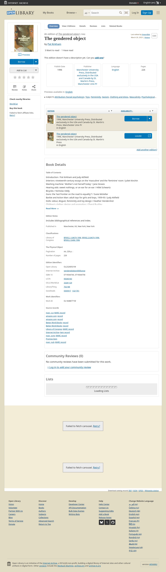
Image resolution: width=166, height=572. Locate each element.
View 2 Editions (68, 26)
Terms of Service (16, 521)
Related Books (115, 26)
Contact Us (104, 507)
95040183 (68, 279)
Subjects (42, 514)
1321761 (75, 291)
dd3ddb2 (153, 564)
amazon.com (51, 316)
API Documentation (77, 507)
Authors (42, 511)
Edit (154, 35)
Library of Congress (54, 329)
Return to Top (45, 524)
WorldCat (14, 104)
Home (41, 504)
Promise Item (51, 339)
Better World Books (54, 322)
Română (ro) (134, 537)
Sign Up (146, 12)
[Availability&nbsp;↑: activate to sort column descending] (138, 111)
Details (83, 26)
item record (65, 332)
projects (42, 565)
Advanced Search (46, 521)
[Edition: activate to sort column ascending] (82, 111)
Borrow (21, 61)
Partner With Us (16, 511)
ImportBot (146, 34)
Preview (26, 54)
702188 (67, 287)
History (147, 37)
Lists (103, 26)
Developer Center (76, 504)
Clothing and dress (119, 97)
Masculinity (134, 97)
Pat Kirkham (54, 44)
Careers (12, 514)
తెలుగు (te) (133, 544)
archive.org (79, 565)
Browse (68, 12)
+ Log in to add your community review (69, 367)
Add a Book (104, 514)
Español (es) (134, 517)
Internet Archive (53, 332)
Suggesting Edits (106, 511)
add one (99, 57)
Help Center (104, 504)
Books (41, 507)
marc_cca (50, 313)
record (60, 316)
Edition (51, 111)
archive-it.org (95, 565)
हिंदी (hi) (132, 524)
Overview (53, 26)
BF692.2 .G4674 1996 (72, 237)
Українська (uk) (136, 547)
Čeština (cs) (134, 507)
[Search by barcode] (126, 12)
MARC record (59, 313)
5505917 (67, 291)
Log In (135, 12)
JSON (135, 490)
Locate (138, 135)
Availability (127, 111)
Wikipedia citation (152, 490)
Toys (87, 97)
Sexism (105, 97)
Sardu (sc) (133, 540)
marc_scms (50, 335)
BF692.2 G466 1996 (72, 240)
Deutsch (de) (134, 511)
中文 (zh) (133, 550)
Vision (11, 504)
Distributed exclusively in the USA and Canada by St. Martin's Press (87, 76)
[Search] (104, 13)
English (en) (134, 514)
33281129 (68, 283)
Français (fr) (134, 521)
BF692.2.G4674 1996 (90, 237)
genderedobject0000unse (74, 271)
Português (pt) (135, 534)
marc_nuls (50, 342)
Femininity (96, 97)
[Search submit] (120, 12)
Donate (134, 2)
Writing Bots (74, 514)
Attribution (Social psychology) (69, 97)
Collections (44, 517)
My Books (48, 12)
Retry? (12, 115)
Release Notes (105, 517)
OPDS (141, 490)
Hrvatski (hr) (134, 527)
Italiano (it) (134, 530)
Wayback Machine (65, 565)
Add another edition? (147, 149)
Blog (11, 517)
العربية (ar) (133, 504)
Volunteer (13, 507)
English (115, 69)
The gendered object (69, 34)
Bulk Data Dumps (76, 511)
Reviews (93, 26)
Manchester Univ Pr (87, 83)
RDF (130, 490)
